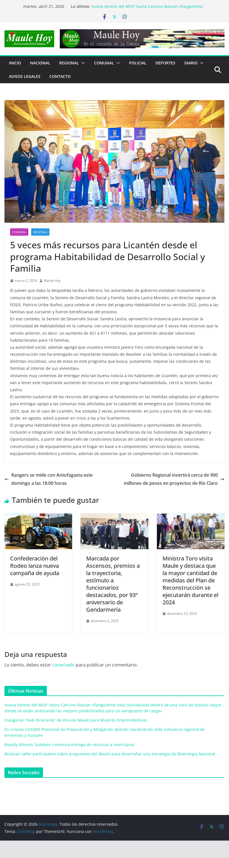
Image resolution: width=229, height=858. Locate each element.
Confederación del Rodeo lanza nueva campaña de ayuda (34, 566)
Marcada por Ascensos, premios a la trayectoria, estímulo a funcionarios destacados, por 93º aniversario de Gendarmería (113, 584)
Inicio (15, 63)
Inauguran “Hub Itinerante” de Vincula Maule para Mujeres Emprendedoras (75, 720)
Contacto (60, 76)
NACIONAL (40, 63)
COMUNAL (104, 63)
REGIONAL (69, 63)
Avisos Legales (24, 76)
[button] (82, 63)
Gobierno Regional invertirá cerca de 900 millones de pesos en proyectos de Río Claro (174, 479)
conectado (63, 665)
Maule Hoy (52, 280)
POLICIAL (137, 63)
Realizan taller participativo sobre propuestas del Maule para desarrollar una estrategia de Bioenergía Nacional (109, 753)
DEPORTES (165, 63)
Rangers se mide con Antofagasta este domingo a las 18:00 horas (48, 479)
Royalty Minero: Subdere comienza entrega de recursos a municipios (69, 744)
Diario (191, 63)
